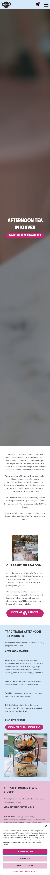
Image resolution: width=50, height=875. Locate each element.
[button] (46, 825)
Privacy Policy (30, 871)
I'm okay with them (25, 852)
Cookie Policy (18, 871)
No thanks (25, 859)
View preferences (25, 866)
